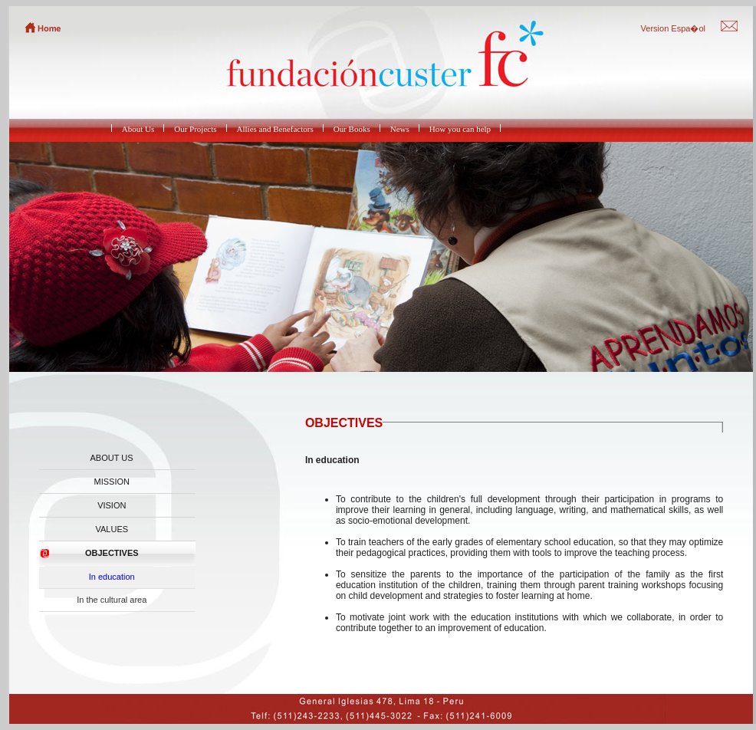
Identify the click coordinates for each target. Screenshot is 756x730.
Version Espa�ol (673, 28)
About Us (138, 128)
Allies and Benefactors (275, 128)
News (399, 128)
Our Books (352, 128)
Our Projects (195, 128)
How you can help (460, 128)
